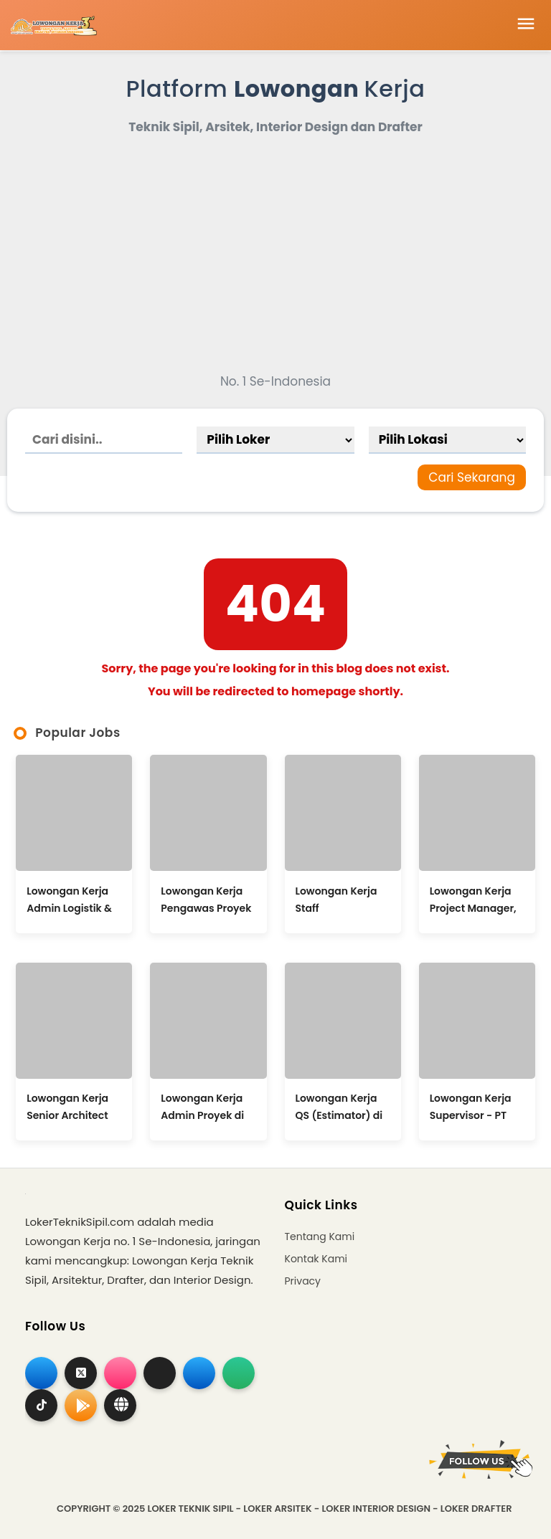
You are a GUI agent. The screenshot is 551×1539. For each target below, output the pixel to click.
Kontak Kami (316, 1259)
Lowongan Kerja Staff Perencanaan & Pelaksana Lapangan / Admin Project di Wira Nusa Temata (338, 899)
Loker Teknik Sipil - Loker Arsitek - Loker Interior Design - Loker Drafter (329, 1508)
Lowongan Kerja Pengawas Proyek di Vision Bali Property (206, 899)
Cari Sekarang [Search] (471, 477)
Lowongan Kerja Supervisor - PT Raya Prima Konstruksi (471, 1107)
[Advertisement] (275, 255)
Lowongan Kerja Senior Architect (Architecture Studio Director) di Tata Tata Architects (73, 1107)
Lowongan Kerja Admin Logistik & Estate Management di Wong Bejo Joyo (69, 899)
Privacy (303, 1281)
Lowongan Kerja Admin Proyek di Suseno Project (202, 1107)
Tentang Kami (320, 1237)
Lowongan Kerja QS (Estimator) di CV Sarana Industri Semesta (339, 1107)
